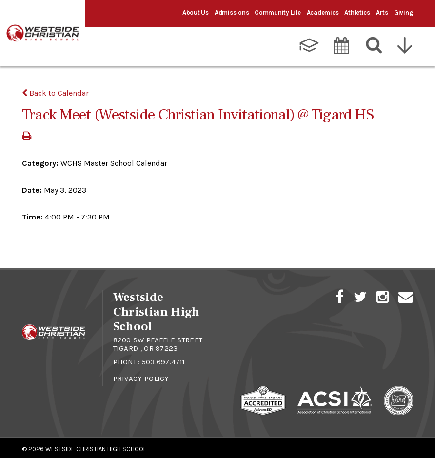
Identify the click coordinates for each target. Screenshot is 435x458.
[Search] (374, 43)
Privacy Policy (141, 376)
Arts (382, 12)
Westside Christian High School (95, 447)
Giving (403, 12)
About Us (195, 12)
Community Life (277, 12)
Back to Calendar (55, 91)
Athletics (357, 12)
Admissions (232, 12)
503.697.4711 (163, 360)
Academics (323, 12)
